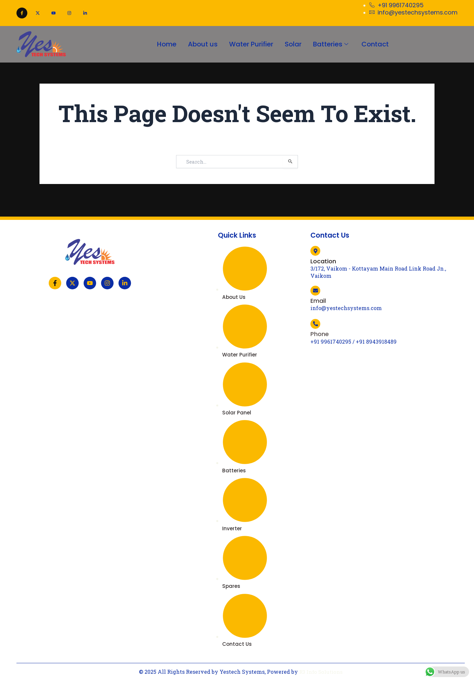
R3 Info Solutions (320, 671)
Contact (379, 44)
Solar (294, 44)
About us (200, 44)
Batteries (334, 44)
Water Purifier (250, 44)
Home (162, 44)
